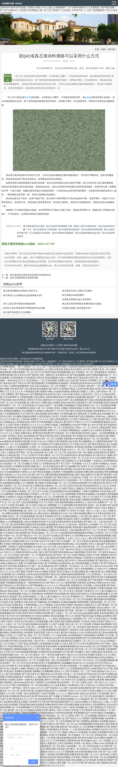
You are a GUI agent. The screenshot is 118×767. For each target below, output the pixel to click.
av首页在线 (31, 574)
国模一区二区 (90, 754)
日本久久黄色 (68, 707)
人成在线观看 (99, 585)
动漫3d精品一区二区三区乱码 (34, 508)
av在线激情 (100, 494)
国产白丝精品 (53, 535)
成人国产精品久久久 (71, 718)
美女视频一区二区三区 (22, 765)
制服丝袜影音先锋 (54, 704)
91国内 (88, 632)
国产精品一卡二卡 (29, 555)
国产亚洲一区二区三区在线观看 (90, 649)
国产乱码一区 (78, 660)
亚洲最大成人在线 (66, 380)
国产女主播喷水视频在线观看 (22, 416)
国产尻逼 (16, 488)
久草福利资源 (74, 383)
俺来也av (7, 383)
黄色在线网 (50, 646)
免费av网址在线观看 (93, 472)
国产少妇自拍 (70, 688)
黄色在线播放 (36, 369)
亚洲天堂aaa (108, 552)
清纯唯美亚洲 (44, 652)
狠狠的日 (102, 715)
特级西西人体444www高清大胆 (18, 682)
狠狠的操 (36, 638)
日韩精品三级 (32, 668)
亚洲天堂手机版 (58, 449)
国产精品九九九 (101, 366)
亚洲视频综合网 (104, 732)
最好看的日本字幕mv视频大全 (52, 677)
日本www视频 (80, 702)
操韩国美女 (76, 585)
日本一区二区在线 (75, 627)
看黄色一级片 (55, 710)
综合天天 (92, 502)
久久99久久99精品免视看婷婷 (14, 386)
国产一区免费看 (73, 463)
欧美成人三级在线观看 (71, 530)
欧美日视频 (95, 690)
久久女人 (104, 485)
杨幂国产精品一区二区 (51, 599)
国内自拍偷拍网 (39, 458)
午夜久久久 (8, 552)
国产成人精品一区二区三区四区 (35, 635)
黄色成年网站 (84, 729)
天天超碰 (7, 533)
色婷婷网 (109, 718)
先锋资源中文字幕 (48, 668)
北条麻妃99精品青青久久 (47, 690)
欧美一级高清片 (80, 524)
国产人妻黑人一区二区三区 (64, 613)
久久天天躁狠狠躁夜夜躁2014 (98, 422)
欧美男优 (107, 652)
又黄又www (96, 519)
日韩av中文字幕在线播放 (34, 469)
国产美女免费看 (13, 674)
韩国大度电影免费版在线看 (64, 738)
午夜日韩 (96, 419)
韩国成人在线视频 (41, 449)
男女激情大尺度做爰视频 (36, 621)
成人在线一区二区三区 (55, 452)
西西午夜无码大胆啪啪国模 (103, 577)
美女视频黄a (54, 602)
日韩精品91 (52, 510)
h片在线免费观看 (11, 472)
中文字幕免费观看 (32, 618)
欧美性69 (14, 508)
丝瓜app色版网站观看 (88, 613)
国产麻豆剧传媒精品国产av (60, 702)
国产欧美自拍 (41, 696)
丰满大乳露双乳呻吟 (90, 643)
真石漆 (111, 49)
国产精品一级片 (71, 569)
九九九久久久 (16, 391)
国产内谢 (28, 530)
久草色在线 (40, 765)
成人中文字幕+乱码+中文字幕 (39, 541)
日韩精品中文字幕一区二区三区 (74, 458)
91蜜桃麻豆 (109, 713)
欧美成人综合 (12, 629)
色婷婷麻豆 (42, 591)
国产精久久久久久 (55, 582)
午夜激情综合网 (31, 391)
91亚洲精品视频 (71, 704)
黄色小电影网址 (66, 447)
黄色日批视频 (57, 616)
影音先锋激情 (44, 480)
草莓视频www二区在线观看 (51, 538)
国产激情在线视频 (41, 472)
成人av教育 (95, 430)
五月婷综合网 (82, 389)
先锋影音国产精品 (76, 416)
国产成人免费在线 (34, 485)
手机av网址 (39, 397)
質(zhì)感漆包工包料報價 (45, 229)
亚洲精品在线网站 (102, 616)
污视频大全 (53, 530)
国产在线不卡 (83, 466)
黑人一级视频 (38, 627)
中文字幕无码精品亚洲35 (58, 521)
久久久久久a (99, 641)
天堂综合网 (59, 605)
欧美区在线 (109, 402)
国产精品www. (22, 394)
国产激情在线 (80, 413)
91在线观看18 (110, 757)
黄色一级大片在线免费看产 (58, 660)
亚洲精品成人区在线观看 (42, 760)
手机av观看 (64, 585)
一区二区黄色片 (85, 480)
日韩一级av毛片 (67, 549)
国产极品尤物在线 (54, 726)
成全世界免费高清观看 (20, 524)
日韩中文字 (70, 679)
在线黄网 (28, 632)
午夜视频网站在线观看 (72, 472)
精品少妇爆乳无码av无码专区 (61, 402)
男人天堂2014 (87, 685)
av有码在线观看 (29, 538)
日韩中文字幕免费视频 (41, 422)
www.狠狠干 (110, 546)
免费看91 (10, 394)
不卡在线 (10, 505)
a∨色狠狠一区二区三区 (100, 524)
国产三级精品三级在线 (11, 430)
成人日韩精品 (18, 574)
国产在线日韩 (9, 566)
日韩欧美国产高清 (107, 427)
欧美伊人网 (22, 477)
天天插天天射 (6, 602)
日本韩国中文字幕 (37, 702)
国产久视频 (54, 696)
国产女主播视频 (68, 466)
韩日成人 (57, 394)
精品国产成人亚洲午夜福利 (23, 596)
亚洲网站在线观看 (22, 671)
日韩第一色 (79, 743)
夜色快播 (96, 696)
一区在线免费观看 (106, 433)
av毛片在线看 (89, 760)
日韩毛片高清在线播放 (46, 377)
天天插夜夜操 (30, 563)
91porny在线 (85, 646)
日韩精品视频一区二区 (55, 483)
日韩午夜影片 (48, 724)
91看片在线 (72, 485)
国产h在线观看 (96, 402)
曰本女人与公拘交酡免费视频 (100, 660)
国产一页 (35, 566)
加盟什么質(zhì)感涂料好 (85, 226)
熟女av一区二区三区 (82, 566)
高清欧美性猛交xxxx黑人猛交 (29, 552)
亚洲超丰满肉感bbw (12, 544)
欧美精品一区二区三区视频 (16, 463)
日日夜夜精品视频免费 (48, 499)
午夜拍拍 (12, 627)
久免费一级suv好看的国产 (28, 693)
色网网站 (36, 671)
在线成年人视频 (17, 668)
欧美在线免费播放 (71, 491)
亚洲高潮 (93, 541)
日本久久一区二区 (75, 449)
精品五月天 (52, 666)
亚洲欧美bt (17, 605)
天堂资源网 (50, 380)
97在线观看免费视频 (101, 535)
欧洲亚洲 (40, 646)
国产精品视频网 (77, 375)
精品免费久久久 (46, 685)
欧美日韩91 (40, 519)
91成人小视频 (65, 377)
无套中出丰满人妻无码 (56, 632)
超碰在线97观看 (57, 557)
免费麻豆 (104, 555)
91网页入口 (26, 472)
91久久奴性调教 (97, 458)
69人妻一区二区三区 (55, 627)
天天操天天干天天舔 (100, 497)
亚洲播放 (28, 497)
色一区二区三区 (29, 488)
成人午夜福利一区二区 (82, 372)
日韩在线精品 (40, 530)
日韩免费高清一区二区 (27, 685)
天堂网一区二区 (36, 447)
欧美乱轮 (96, 632)
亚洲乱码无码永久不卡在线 (66, 444)
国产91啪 (16, 613)
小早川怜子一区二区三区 (52, 494)
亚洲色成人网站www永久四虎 (101, 582)
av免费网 (85, 519)
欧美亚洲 (55, 641)
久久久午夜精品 (45, 605)
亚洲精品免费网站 (12, 411)
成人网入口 (52, 549)
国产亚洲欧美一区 (63, 566)
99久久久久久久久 (55, 765)
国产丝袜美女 (6, 474)
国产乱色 (4, 668)
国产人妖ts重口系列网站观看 (55, 754)
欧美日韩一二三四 (68, 729)
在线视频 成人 (82, 707)
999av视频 (76, 760)
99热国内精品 (92, 657)
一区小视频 (83, 666)
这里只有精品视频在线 (96, 375)
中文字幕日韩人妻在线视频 (33, 413)
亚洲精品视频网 (68, 602)
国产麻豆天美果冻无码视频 (79, 411)
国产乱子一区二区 (91, 530)
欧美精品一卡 (104, 710)
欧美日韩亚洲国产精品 (28, 599)
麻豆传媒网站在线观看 (36, 624)
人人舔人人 (11, 447)
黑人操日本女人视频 (36, 402)
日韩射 (50, 441)
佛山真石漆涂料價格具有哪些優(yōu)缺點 (81, 303)
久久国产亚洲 (12, 425)
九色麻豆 (85, 430)
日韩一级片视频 (84, 452)
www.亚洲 (67, 394)
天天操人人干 (12, 635)
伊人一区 (45, 641)
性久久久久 (40, 544)
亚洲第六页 (58, 461)
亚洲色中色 (105, 505)
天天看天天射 (88, 408)
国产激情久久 (67, 535)
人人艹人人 (43, 721)
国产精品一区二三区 (93, 521)
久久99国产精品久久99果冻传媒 (101, 677)
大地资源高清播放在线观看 (80, 366)
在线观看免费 (12, 557)
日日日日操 (5, 605)
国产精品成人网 (91, 762)
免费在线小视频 (77, 391)
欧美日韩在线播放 (83, 751)
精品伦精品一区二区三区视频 (22, 591)
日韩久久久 (63, 668)
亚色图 (55, 643)
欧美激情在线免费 (21, 441)
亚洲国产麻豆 (55, 571)
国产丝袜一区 (96, 757)
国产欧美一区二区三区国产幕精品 (69, 555)
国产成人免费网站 (81, 721)
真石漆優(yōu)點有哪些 (73, 295)
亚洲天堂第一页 (93, 552)
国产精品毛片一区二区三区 (32, 535)
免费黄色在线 (73, 740)
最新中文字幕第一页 (54, 679)
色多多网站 (60, 685)
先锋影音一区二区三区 (14, 485)
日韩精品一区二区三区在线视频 (72, 580)
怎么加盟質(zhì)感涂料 (40, 233)
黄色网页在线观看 (85, 494)
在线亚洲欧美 (99, 452)
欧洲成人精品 (89, 433)
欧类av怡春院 (40, 657)
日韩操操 (4, 610)
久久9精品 (29, 710)
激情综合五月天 (59, 480)
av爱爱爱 (48, 527)
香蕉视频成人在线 (76, 677)
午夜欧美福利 (75, 433)
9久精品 (92, 732)
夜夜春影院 (66, 641)
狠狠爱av (90, 416)
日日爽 (41, 488)
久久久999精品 (42, 560)
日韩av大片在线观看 (78, 732)
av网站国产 (49, 411)
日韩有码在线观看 (63, 713)
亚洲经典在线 (9, 427)
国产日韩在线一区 (59, 433)
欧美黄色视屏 (29, 466)
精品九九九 (72, 654)
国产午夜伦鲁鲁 (95, 580)
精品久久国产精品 (26, 569)
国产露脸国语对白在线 (41, 394)
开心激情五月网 (52, 762)
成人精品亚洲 (36, 452)
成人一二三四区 (49, 618)
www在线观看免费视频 (26, 652)
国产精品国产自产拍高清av (103, 666)
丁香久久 (85, 497)
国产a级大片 (55, 389)
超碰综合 (47, 400)
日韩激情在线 (48, 463)
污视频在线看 (17, 541)
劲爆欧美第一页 (67, 657)
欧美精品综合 (53, 466)
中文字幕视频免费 (14, 607)
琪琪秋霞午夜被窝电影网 (84, 527)
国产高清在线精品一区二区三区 (42, 533)
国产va (13, 577)
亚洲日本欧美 (27, 690)
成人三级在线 (22, 419)
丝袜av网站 (52, 413)
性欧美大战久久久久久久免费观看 (57, 751)
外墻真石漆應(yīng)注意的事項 (76, 299)
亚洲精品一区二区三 (82, 641)
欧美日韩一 (88, 394)
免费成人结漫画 (7, 679)
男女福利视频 (36, 679)
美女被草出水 (62, 375)
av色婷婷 (55, 472)
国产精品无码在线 (44, 436)
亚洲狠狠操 (69, 405)
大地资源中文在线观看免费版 (97, 557)
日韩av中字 (11, 569)
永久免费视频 (49, 505)
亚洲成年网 (99, 469)
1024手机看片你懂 (93, 488)
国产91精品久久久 (54, 688)
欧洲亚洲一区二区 (50, 746)
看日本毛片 (70, 560)
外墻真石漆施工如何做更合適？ (77, 308)
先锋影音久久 (90, 605)
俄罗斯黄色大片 (28, 616)
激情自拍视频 (67, 699)
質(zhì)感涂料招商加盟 (91, 229)
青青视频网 (79, 713)
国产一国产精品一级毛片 (18, 688)
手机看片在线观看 (68, 666)
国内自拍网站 (106, 657)
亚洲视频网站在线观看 (56, 383)
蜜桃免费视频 (65, 502)
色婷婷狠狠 (79, 552)
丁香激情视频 (30, 605)
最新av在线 (73, 693)
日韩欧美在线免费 (95, 679)
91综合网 (36, 580)
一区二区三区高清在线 (87, 746)
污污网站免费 (48, 749)
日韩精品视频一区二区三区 (102, 602)
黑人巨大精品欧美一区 (101, 699)
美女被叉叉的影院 (44, 516)
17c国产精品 (22, 643)
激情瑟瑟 (64, 499)
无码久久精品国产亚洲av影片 (102, 544)
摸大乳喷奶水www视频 (83, 436)
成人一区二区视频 (101, 740)
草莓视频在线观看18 (15, 582)
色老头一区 (93, 505)
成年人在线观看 (68, 746)
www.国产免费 (79, 425)
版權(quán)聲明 (47, 345)
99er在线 (47, 757)
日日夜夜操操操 (27, 516)
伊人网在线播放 (10, 480)
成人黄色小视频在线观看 (34, 430)
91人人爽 (76, 546)
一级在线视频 (12, 438)
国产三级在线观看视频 (27, 502)
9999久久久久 (32, 588)
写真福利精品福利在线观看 (31, 704)
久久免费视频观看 (14, 521)
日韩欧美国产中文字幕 (101, 668)
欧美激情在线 (80, 505)
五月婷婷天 (66, 696)
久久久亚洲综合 (92, 574)
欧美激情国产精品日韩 (48, 574)
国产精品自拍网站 (61, 757)
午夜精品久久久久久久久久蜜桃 (35, 425)
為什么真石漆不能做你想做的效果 (19, 303)
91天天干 (112, 729)
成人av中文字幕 (95, 425)
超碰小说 (45, 588)
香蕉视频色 (22, 447)
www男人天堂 (24, 627)
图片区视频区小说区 (80, 652)
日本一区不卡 (88, 618)
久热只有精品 (57, 560)
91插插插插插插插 (16, 657)
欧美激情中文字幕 (22, 449)
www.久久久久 (37, 688)
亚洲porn (55, 596)
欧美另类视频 (38, 524)
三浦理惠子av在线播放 (45, 682)
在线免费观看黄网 (101, 447)
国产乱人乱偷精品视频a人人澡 (69, 516)
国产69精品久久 (13, 469)
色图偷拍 (104, 762)
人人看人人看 (42, 557)
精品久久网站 (92, 743)
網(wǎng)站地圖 (70, 345)
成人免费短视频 (108, 571)
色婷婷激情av (99, 411)
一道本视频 (57, 405)
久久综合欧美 (78, 508)
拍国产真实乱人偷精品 (72, 488)
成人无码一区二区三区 (34, 510)
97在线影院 (29, 377)
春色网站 (72, 480)
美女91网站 (99, 738)
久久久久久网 (46, 419)
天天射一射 (53, 657)
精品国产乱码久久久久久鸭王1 (74, 690)
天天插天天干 (101, 569)
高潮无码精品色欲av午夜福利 (60, 397)
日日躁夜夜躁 (16, 377)
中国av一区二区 (11, 535)
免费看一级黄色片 (8, 546)
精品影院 (67, 519)
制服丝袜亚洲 (76, 754)
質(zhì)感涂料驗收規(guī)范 (88, 233)
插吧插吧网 (82, 602)
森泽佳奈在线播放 (38, 389)
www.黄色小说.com (41, 546)
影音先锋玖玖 (82, 593)
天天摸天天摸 (35, 505)
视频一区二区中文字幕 (72, 762)
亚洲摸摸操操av (46, 713)
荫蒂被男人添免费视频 (40, 643)
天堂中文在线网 (62, 541)
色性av (99, 607)
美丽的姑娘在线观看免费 (72, 574)
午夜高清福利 (43, 416)
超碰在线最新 (54, 718)
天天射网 (92, 413)
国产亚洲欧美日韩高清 (20, 458)
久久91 (17, 474)
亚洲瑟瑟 (81, 679)
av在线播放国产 (75, 635)
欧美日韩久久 (102, 618)
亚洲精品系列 (24, 580)
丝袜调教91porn (82, 535)
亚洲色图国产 (62, 629)
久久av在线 (88, 663)
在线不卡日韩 (92, 555)
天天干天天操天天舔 (48, 502)
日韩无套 (60, 749)
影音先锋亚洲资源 (101, 538)
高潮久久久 (59, 671)
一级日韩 (49, 654)
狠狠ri (66, 369)
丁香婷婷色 (89, 596)
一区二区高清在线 (24, 405)
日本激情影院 (51, 729)
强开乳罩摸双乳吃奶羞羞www (58, 552)
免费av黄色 (96, 652)
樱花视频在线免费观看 (105, 599)
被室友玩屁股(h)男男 (10, 461)
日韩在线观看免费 (98, 593)
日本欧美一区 (101, 533)
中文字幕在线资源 (101, 513)
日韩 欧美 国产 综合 (19, 389)
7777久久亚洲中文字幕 (32, 455)
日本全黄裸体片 (10, 397)
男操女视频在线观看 (69, 621)
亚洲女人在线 (29, 499)
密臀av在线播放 (73, 557)
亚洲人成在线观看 (26, 436)
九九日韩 (72, 419)
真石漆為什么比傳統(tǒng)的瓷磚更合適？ (23, 295)
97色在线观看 (19, 533)
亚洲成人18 (68, 571)
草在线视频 (84, 461)
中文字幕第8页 (104, 527)
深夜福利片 (82, 402)
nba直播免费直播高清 (67, 646)
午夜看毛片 (88, 591)
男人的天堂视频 (22, 666)
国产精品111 (22, 585)
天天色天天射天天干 (69, 643)
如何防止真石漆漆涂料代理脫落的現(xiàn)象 (24, 308)
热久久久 (99, 394)
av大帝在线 (56, 674)
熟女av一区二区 (91, 438)
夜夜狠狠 (106, 430)
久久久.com (107, 682)
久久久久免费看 (54, 519)
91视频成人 (104, 463)
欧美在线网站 (43, 616)
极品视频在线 (81, 571)
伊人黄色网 (107, 696)
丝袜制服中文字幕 (60, 652)
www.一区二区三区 (23, 654)
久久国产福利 (38, 649)
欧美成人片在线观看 (99, 693)
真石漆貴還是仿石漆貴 (34, 226)
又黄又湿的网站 (65, 743)
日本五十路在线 (74, 591)
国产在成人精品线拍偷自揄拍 (98, 400)
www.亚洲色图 (106, 743)
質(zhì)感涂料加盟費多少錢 (59, 226)
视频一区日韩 (14, 538)
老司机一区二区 (15, 710)
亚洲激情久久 (76, 596)
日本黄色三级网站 (80, 757)
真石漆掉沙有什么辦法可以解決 (77, 290)
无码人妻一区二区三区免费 (78, 624)
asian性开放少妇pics (82, 469)
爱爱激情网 (70, 582)
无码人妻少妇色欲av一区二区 (44, 386)
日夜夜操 (81, 582)
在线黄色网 (80, 397)
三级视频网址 (64, 425)
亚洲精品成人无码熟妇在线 (16, 422)
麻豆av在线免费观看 (85, 607)
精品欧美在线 (45, 555)
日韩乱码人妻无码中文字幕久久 (68, 422)
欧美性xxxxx (104, 629)
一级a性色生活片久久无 (17, 380)
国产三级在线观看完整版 (54, 366)
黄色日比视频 (9, 599)
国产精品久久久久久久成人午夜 (31, 549)
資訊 (103, 49)
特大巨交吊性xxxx (103, 663)
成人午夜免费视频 (20, 707)
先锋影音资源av (25, 577)
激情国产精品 (68, 389)
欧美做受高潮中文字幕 (48, 699)
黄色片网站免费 (7, 549)
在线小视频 (107, 389)
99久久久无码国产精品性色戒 (79, 616)
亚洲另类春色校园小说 (60, 508)
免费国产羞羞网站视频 (93, 718)
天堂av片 (26, 593)
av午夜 (29, 657)
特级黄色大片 (23, 566)
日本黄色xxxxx (49, 638)
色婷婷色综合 (70, 455)
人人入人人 (61, 693)
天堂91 (94, 427)
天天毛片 (60, 411)
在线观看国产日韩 (27, 444)
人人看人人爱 (93, 391)
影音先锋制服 (83, 577)
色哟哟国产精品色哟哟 (54, 593)
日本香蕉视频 (65, 413)
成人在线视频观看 (83, 724)
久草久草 (65, 596)
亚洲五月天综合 (34, 400)
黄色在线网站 (85, 455)
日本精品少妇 (36, 527)
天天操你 (85, 621)
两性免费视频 (110, 472)
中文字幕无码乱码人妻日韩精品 (45, 707)
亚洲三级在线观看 (62, 436)
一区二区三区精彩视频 (18, 369)
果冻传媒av (86, 740)
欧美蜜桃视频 (14, 593)
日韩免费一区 (50, 577)
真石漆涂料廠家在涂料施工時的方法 (20, 290)
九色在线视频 (55, 491)
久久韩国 (48, 369)
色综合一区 (13, 516)
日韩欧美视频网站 (29, 713)
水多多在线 (105, 491)
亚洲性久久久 (101, 654)
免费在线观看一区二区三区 (25, 372)
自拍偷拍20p (64, 563)
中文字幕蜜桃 (40, 718)
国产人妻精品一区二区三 (29, 366)
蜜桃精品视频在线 (22, 649)
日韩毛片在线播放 (100, 749)
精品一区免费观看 (55, 649)
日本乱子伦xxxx (38, 441)
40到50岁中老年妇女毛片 (89, 674)
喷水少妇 (62, 513)
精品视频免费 (63, 372)
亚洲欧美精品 (16, 632)
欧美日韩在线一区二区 (92, 546)
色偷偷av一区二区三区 (55, 485)
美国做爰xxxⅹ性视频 (73, 438)
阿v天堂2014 (20, 375)
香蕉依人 (77, 394)
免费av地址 (26, 433)
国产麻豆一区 (72, 749)
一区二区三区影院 (79, 541)
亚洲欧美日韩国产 (105, 760)
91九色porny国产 (61, 400)
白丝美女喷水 (105, 627)
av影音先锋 (101, 596)
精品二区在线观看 (78, 544)
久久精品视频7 (7, 408)
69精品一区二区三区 (53, 455)
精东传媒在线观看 (73, 638)
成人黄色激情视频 (80, 563)
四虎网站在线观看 (18, 610)
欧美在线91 (85, 704)
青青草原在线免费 (41, 433)
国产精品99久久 (7, 585)
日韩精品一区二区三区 (82, 735)
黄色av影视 (111, 480)
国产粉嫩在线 (40, 602)
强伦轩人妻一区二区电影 (41, 408)
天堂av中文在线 (70, 710)
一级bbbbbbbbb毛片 (36, 582)
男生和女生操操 (85, 738)
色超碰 (54, 425)
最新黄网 (101, 610)
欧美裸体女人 (79, 502)
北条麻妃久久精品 (14, 497)
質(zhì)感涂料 (45, 352)
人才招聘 (59, 345)
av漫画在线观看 (61, 391)
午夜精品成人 (84, 419)
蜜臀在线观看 (12, 513)
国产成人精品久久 (73, 726)
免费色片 (34, 419)
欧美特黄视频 (26, 513)
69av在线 (73, 441)
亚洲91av (100, 416)
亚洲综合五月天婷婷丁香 (63, 607)
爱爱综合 (110, 458)
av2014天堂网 (7, 666)
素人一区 (41, 466)
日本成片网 (107, 499)
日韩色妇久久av (75, 632)
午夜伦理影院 (60, 441)
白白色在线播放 (27, 629)
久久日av (101, 449)
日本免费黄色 (21, 408)
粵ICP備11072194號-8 (56, 349)
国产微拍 (20, 571)
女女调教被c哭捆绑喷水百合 (96, 726)
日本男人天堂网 (58, 416)
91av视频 (58, 569)
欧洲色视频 (36, 427)
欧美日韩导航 (65, 469)
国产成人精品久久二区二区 (97, 516)
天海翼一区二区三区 (91, 477)
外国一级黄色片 (47, 375)
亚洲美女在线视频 (8, 580)
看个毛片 (60, 463)
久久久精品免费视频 (45, 629)
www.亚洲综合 (19, 400)
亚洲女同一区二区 (57, 591)
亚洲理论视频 (12, 677)
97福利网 (52, 563)
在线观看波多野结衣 (80, 668)
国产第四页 (33, 375)
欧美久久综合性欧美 (85, 549)
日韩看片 (34, 494)
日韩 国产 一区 (93, 386)
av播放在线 (94, 571)
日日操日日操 (102, 436)
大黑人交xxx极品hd (61, 546)
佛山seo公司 (84, 349)
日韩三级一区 (95, 377)
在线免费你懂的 (21, 494)
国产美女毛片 (38, 474)
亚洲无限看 (76, 521)
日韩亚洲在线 (60, 419)
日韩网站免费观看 (16, 588)
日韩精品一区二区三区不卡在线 (33, 491)
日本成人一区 (69, 674)
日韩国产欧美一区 (99, 369)
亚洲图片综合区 (99, 729)
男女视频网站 (85, 441)
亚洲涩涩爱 (39, 632)
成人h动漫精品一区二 (101, 466)
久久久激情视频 (65, 505)
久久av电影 (61, 430)
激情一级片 (85, 510)
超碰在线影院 (84, 688)
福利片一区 (109, 607)
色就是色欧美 (90, 629)
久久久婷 (67, 524)
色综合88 (71, 452)
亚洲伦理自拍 (91, 627)
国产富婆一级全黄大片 (75, 610)
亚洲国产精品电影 (74, 605)
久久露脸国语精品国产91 (105, 441)
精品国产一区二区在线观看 (100, 397)
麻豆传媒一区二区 (44, 569)
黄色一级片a (34, 641)
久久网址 (100, 685)
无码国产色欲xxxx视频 (36, 571)
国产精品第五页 (26, 519)
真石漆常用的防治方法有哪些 (17, 312)
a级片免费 (54, 621)
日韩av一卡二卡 (82, 427)
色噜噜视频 (70, 494)
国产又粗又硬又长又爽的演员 (36, 674)
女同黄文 (12, 436)
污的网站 (38, 577)
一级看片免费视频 (89, 491)
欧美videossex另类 (91, 383)
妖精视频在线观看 (20, 527)
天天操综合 (75, 477)
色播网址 (92, 610)
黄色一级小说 (94, 682)
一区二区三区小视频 (57, 732)
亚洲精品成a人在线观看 (69, 618)
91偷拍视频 (11, 491)
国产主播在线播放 (55, 610)
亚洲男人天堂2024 (14, 621)
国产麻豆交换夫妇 (96, 444)
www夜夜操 (5, 441)
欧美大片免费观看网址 (50, 663)
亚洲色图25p (47, 566)
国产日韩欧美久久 (28, 677)
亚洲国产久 (64, 510)
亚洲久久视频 (60, 408)
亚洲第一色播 (22, 679)
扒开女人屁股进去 (47, 743)
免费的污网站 (46, 391)
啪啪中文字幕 (92, 474)
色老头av (84, 693)
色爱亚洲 (58, 369)
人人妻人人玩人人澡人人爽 (78, 538)
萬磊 (89, 97)
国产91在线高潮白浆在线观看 (97, 638)
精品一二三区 (48, 580)
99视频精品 (73, 430)
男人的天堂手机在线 (42, 461)
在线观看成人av (54, 524)
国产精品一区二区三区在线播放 (78, 599)
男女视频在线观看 (62, 527)
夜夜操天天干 (102, 549)
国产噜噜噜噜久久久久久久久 (44, 585)
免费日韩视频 (24, 546)
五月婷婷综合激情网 (77, 483)
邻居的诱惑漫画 (15, 646)
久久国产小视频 (56, 624)
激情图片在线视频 (99, 721)
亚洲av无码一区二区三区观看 (48, 438)
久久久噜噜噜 (27, 483)
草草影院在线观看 (83, 447)
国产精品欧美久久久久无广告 (23, 699)
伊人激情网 (52, 469)
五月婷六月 (8, 652)
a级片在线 (80, 474)
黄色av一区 (38, 654)
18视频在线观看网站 (91, 499)
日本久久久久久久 (43, 740)
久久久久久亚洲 (89, 463)
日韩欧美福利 (82, 405)
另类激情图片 (100, 372)
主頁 (97, 49)
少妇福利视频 (73, 588)
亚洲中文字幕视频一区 (59, 735)
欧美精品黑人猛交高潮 (103, 724)
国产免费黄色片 (97, 707)
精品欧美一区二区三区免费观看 (49, 497)
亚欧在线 (28, 602)
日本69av (53, 458)
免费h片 (51, 430)
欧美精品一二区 (36, 380)
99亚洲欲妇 (37, 593)
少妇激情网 (5, 574)
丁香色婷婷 (90, 449)
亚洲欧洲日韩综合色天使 (21, 696)
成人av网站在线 (72, 497)
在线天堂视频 (48, 693)
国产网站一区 (22, 452)
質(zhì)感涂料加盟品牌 (69, 229)
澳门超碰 (39, 483)
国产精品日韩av (61, 477)
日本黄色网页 (59, 740)
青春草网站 (11, 477)
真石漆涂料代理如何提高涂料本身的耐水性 (30, 275)
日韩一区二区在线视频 (85, 715)
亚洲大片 (75, 510)
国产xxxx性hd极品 (94, 713)
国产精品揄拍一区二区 (53, 715)
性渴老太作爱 (41, 710)
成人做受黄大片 (53, 488)
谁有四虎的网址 (107, 613)
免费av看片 (60, 654)
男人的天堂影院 (100, 646)
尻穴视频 (30, 560)
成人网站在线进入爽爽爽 (45, 513)
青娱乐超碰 (74, 499)
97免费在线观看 (104, 588)
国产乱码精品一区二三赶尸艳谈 (81, 671)
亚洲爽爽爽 (47, 671)
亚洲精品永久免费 (14, 563)
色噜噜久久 (26, 461)
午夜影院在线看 (62, 760)
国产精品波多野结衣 (89, 485)
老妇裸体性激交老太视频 (15, 702)
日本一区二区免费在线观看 (103, 405)
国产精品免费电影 (35, 383)
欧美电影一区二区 (8, 444)
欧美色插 (33, 663)
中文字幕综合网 (57, 588)
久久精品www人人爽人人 (100, 702)
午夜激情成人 (73, 685)
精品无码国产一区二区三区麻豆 (72, 682)
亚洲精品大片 (71, 461)
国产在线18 (81, 380)
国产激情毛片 (26, 438)
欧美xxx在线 (51, 447)
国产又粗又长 (19, 383)
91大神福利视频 (38, 666)
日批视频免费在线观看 (58, 544)
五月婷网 (87, 585)
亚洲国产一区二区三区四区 (72, 386)
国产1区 (96, 688)
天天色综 (80, 657)
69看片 (76, 519)
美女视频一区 (21, 505)
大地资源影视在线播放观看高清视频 (76, 533)
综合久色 (26, 474)
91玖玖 (83, 444)
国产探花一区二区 (64, 724)
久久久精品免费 (58, 635)
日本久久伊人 (24, 638)
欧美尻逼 (69, 649)
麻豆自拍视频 (103, 413)
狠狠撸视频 (29, 544)
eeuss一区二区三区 (82, 696)
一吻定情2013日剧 (66, 577)
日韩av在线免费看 (85, 560)
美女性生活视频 (86, 654)
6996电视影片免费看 (94, 635)
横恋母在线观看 (88, 588)
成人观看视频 (76, 400)
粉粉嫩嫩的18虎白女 (71, 663)
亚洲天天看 (99, 480)
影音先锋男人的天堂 (80, 369)
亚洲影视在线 (23, 427)
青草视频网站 (87, 569)
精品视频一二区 (107, 438)
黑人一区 (45, 738)
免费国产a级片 (93, 508)
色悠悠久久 (85, 749)
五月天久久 (29, 646)
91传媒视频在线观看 (10, 483)
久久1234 (10, 693)
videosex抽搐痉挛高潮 (34, 521)
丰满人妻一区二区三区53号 (37, 607)
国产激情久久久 (27, 557)
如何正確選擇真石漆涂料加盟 (24, 277)
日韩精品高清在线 (28, 480)
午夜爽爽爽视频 (15, 510)
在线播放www (36, 477)
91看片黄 (42, 563)
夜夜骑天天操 (76, 629)
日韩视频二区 (94, 380)
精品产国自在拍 (80, 377)
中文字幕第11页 (44, 444)
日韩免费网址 (98, 704)
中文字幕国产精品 (47, 372)
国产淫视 (105, 643)
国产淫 (60, 638)
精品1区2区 (95, 389)
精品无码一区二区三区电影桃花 (58, 427)
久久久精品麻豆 (82, 699)
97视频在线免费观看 (102, 624)
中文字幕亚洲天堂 (96, 483)
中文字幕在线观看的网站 (80, 513)
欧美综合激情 (16, 618)
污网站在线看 (74, 408)
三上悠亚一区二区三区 (14, 624)
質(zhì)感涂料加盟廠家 (62, 233)
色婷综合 (105, 688)
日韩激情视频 (26, 397)
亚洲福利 (48, 477)
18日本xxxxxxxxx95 (103, 566)
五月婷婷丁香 (96, 563)
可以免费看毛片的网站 (32, 411)
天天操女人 (35, 463)
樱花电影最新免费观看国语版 (60, 474)
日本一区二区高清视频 (60, 721)
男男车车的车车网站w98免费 (36, 613)
